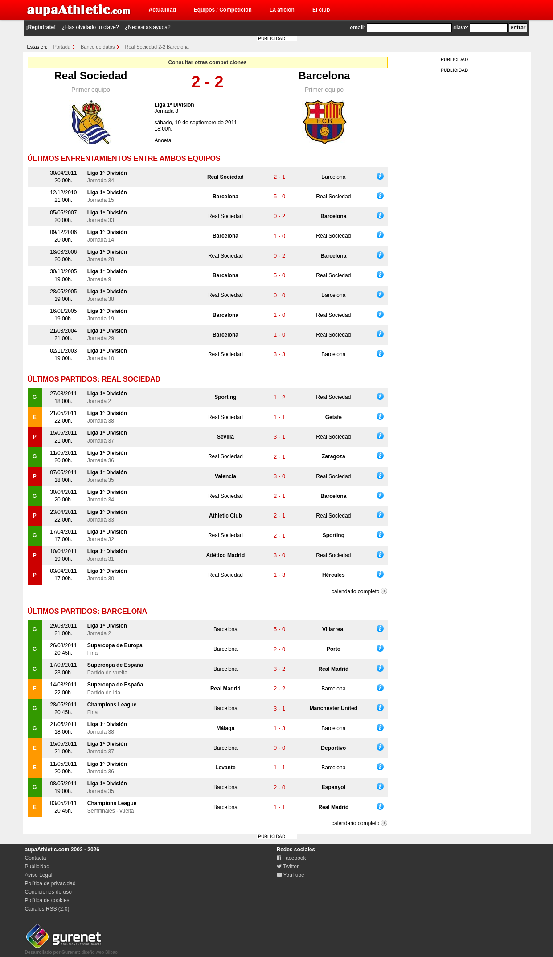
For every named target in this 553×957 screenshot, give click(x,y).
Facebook (291, 858)
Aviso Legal (39, 875)
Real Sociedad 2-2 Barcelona (157, 46)
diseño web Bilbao (71, 950)
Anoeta (163, 140)
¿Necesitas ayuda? (148, 27)
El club (321, 10)
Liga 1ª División (174, 105)
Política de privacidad (50, 883)
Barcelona (324, 76)
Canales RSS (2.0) (47, 909)
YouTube (290, 875)
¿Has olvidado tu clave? (90, 27)
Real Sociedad (90, 76)
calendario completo (355, 591)
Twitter (288, 866)
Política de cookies (47, 900)
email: (358, 28)
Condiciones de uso (48, 892)
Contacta (35, 858)
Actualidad (162, 10)
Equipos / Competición (223, 10)
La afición (282, 10)
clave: (460, 28)
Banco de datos (98, 46)
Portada (61, 46)
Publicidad (37, 866)
